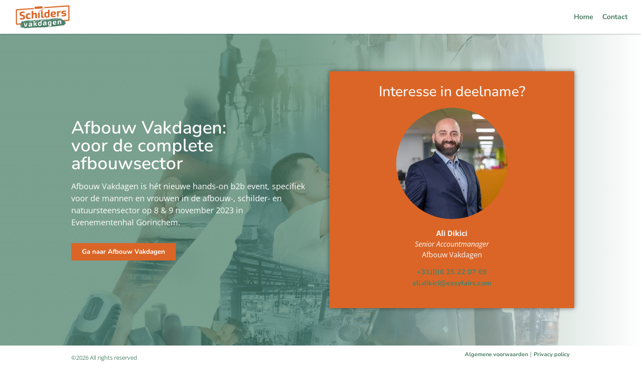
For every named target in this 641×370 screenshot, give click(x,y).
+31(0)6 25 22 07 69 (452, 272)
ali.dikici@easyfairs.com (451, 283)
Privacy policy (552, 354)
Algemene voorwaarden (496, 354)
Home (583, 17)
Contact (615, 17)
